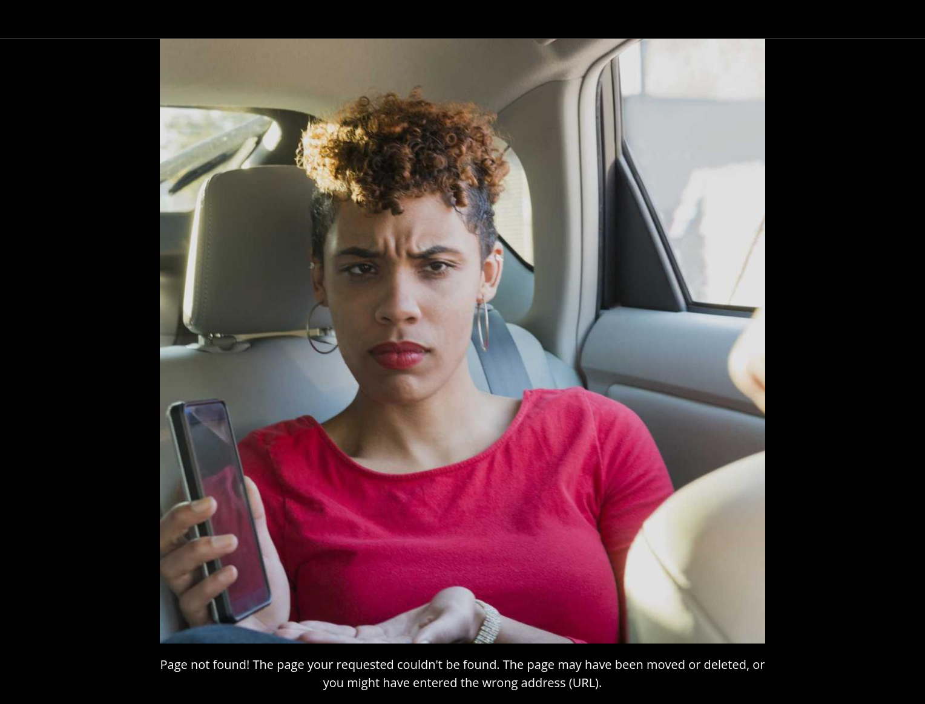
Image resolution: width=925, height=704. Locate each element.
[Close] (24, 19)
